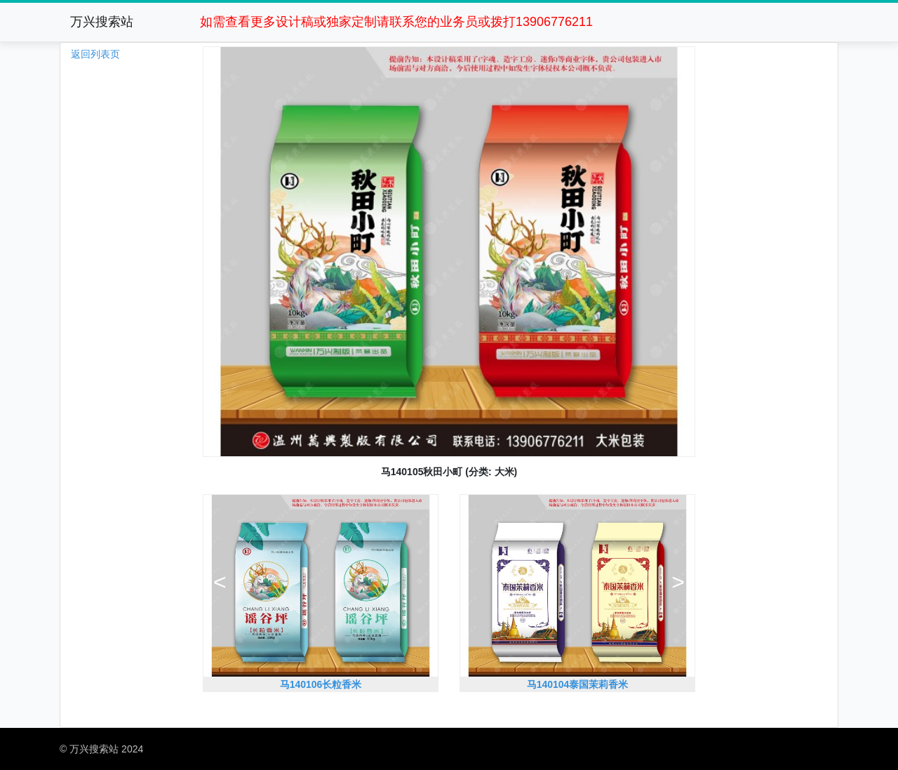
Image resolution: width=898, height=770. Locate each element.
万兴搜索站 (101, 22)
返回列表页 (95, 54)
